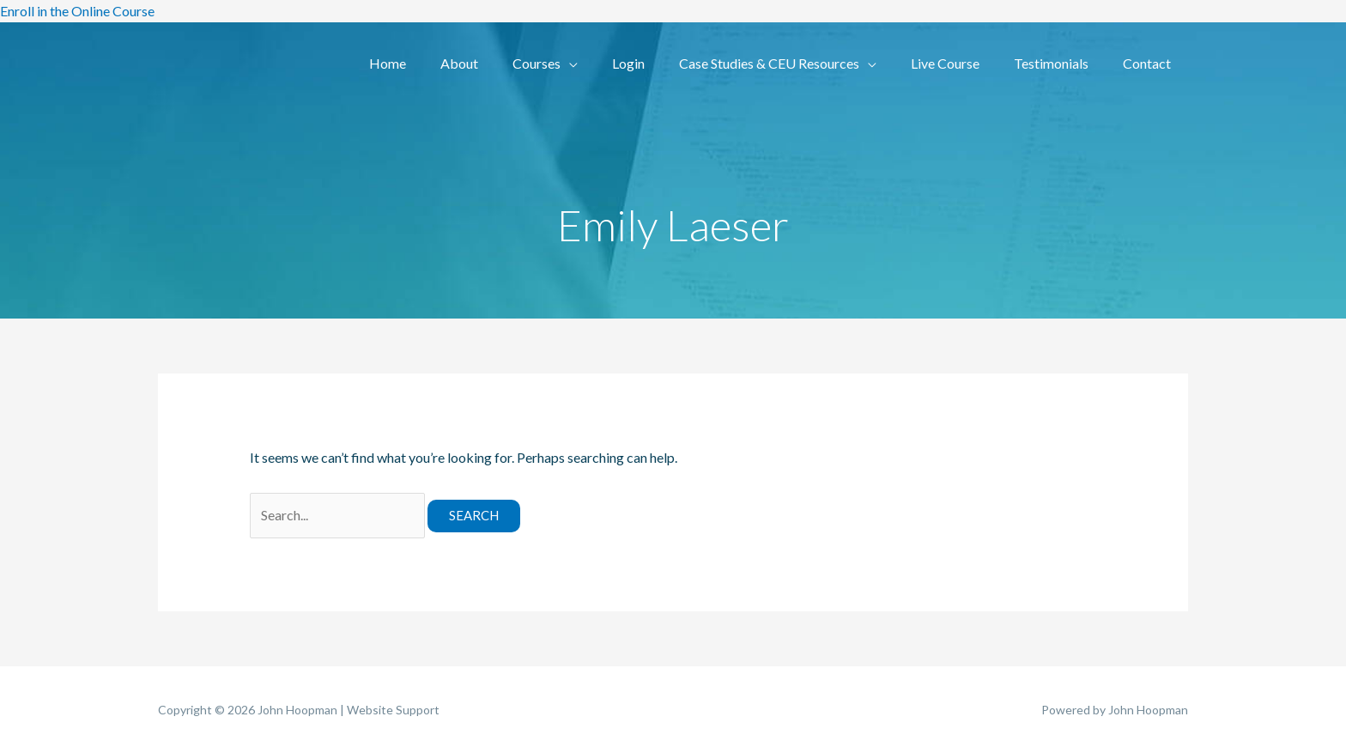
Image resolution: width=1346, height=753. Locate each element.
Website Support (393, 709)
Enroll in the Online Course (77, 11)
